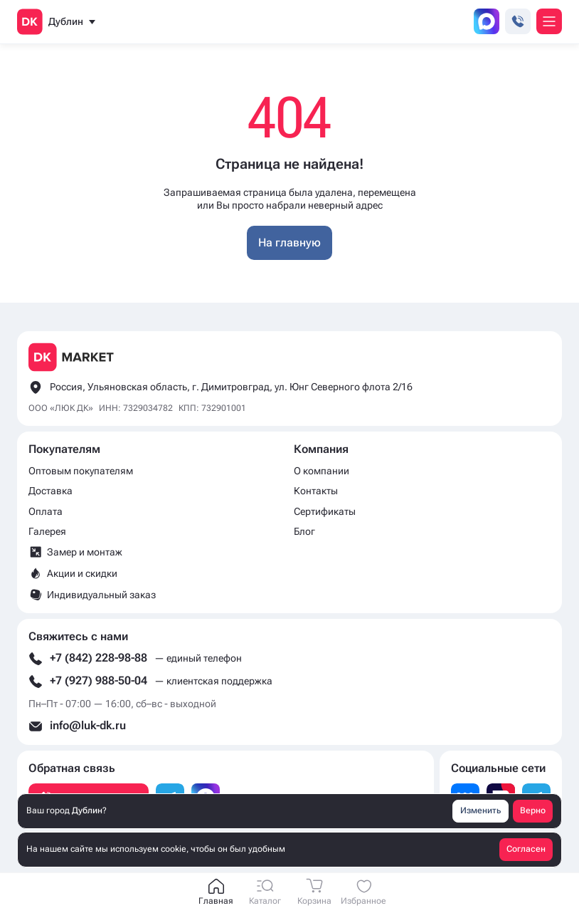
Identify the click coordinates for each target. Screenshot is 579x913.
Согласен (526, 849)
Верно (533, 810)
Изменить (480, 810)
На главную (289, 242)
